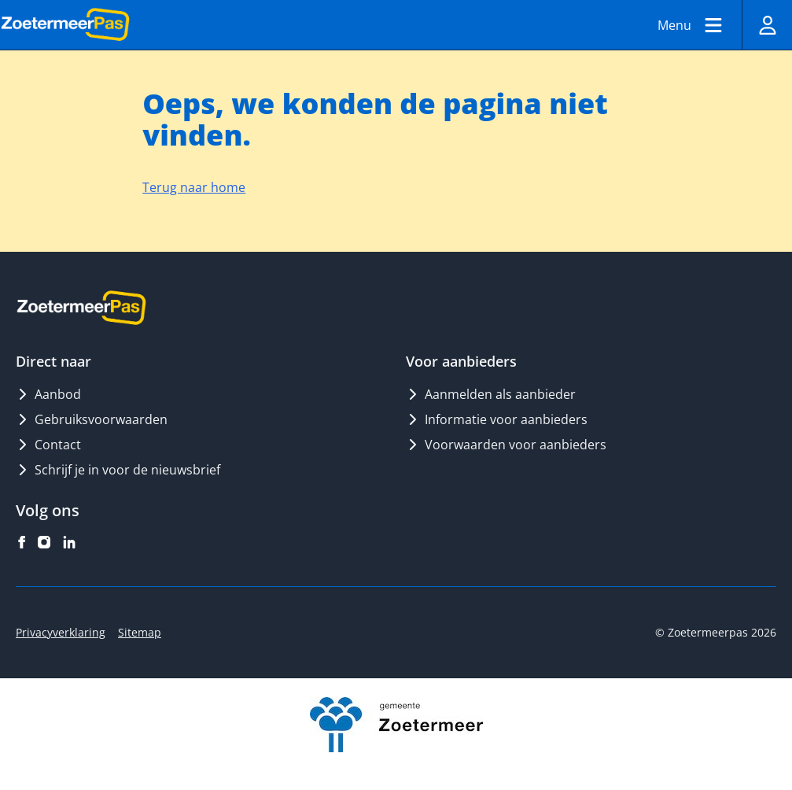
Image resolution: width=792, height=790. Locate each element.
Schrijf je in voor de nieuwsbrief (118, 469)
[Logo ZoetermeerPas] (65, 25)
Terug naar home (193, 187)
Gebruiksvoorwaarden (92, 419)
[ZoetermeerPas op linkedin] (69, 542)
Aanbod (48, 394)
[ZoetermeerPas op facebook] (22, 542)
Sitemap (139, 632)
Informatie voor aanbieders (497, 419)
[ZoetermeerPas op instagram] (44, 542)
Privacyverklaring (60, 632)
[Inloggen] (767, 25)
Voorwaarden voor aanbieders (506, 444)
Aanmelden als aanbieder (491, 394)
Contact (48, 444)
